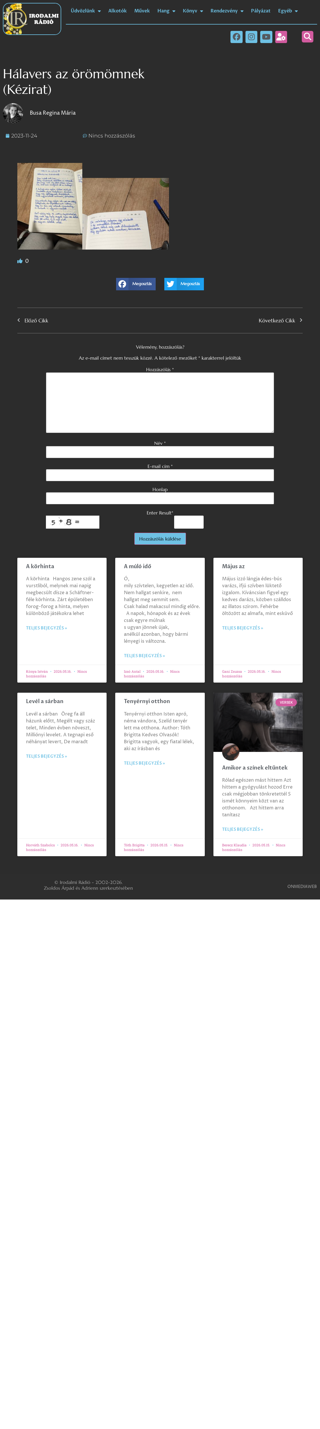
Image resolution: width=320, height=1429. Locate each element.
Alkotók (117, 11)
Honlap (160, 489)
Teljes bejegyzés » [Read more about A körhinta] (46, 628)
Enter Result (160, 512)
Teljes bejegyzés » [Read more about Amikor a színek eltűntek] (242, 829)
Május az (233, 566)
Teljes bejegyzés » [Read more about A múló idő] (144, 656)
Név (160, 443)
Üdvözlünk (86, 11)
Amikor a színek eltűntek (255, 768)
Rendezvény (227, 11)
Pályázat (261, 11)
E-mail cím (160, 466)
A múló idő (137, 566)
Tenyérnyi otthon (147, 701)
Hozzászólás (160, 369)
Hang (166, 11)
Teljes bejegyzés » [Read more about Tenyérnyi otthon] (144, 763)
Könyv (193, 11)
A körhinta (40, 566)
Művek (142, 11)
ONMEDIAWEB (302, 886)
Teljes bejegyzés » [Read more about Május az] (242, 628)
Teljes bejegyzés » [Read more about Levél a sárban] (46, 756)
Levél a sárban (45, 701)
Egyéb (288, 11)
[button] (307, 36)
